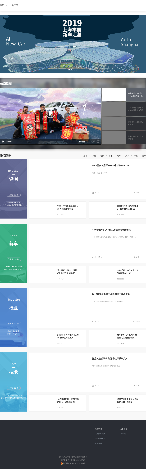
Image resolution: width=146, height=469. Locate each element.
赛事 (144, 156)
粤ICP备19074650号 (78, 460)
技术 (127, 156)
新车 (85, 156)
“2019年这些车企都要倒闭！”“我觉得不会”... (108, 301)
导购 (102, 156)
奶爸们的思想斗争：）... (101, 173)
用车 (119, 156)
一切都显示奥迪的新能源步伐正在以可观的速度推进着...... (114, 237)
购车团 (15, 5)
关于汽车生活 (100, 434)
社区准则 (98, 443)
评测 (94, 156)
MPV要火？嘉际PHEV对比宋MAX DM (110, 165)
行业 (136, 156)
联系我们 (123, 434)
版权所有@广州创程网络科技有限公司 (73, 457)
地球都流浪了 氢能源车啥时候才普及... (106, 366)
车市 (111, 156)
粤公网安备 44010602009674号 (74, 463)
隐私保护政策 (100, 439)
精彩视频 (6, 83)
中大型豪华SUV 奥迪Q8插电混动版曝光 (111, 230)
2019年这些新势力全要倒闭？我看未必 (111, 294)
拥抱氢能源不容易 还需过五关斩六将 (110, 358)
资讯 (2, 5)
